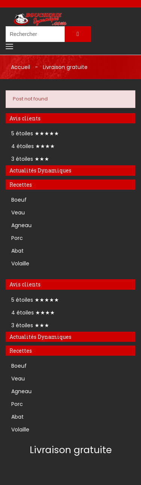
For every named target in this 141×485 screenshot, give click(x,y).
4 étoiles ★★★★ (33, 146)
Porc (17, 238)
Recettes (20, 184)
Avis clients (25, 118)
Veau (18, 212)
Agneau (21, 225)
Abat (17, 250)
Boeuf (19, 200)
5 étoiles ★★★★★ (35, 133)
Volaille (20, 263)
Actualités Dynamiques (40, 170)
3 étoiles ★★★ (30, 159)
